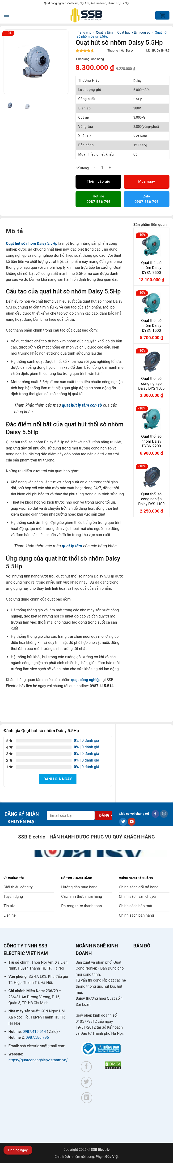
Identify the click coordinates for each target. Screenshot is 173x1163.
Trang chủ (84, 32)
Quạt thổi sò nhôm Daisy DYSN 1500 (151, 325)
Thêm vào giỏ (98, 181)
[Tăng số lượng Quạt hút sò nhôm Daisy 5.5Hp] (110, 167)
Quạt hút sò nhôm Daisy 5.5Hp (31, 243)
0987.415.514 (34, 1031)
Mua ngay (146, 181)
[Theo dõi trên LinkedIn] (86, 1097)
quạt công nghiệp (85, 680)
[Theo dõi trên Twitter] (123, 822)
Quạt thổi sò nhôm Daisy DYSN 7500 (151, 268)
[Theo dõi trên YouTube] (131, 822)
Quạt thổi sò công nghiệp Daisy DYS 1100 (151, 499)
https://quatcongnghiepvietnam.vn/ (38, 1060)
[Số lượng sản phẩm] (102, 167)
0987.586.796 (37, 1037)
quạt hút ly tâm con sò (82, 405)
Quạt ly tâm (104, 32)
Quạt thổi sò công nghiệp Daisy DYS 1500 (151, 383)
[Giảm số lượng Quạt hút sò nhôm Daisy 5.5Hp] (94, 167)
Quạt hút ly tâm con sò (133, 32)
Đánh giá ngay (57, 779)
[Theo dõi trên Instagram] (164, 814)
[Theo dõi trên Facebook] (155, 814)
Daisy (130, 50)
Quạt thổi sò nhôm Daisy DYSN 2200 (151, 441)
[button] (6, 15)
